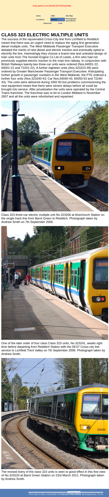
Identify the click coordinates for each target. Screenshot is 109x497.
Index (38, 16)
